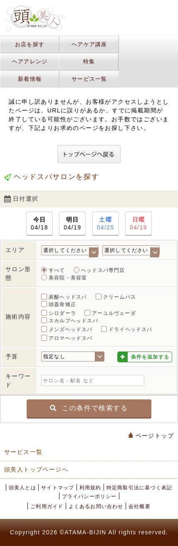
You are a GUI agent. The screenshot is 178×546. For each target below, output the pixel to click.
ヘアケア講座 (89, 44)
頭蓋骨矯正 (62, 304)
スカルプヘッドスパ (73, 321)
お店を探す (30, 44)
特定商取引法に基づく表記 (139, 488)
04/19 (72, 223)
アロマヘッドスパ (71, 338)
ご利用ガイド (46, 506)
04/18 (39, 223)
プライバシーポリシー (89, 496)
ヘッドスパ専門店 (103, 270)
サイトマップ (57, 488)
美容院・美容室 (68, 278)
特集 (89, 61)
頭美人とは (22, 488)
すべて (57, 270)
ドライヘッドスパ (131, 329)
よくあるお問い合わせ (96, 506)
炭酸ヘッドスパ (68, 297)
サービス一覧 (89, 79)
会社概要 (140, 506)
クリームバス (119, 297)
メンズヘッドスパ (71, 329)
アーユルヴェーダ (114, 313)
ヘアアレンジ (30, 61)
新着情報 (30, 79)
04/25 (105, 223)
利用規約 (90, 488)
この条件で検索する (89, 407)
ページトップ (151, 435)
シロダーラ (62, 313)
